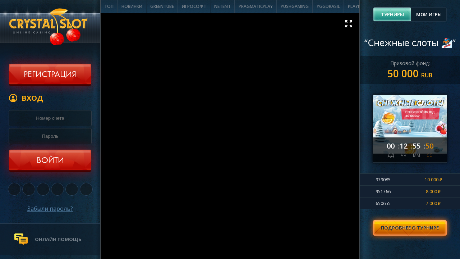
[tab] (392, 14)
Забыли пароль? (50, 209)
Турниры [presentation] (392, 14)
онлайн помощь (58, 239)
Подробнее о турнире (410, 227)
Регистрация (50, 75)
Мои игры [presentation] (429, 14)
